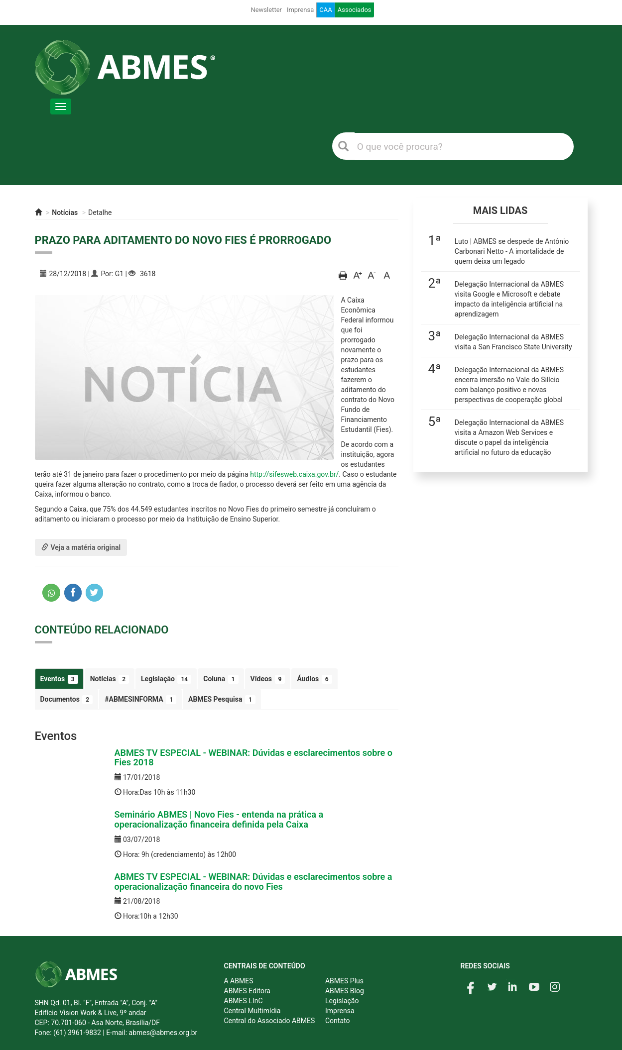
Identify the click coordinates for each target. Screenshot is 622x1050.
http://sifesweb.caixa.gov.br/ (294, 474)
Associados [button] (355, 9)
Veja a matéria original (81, 547)
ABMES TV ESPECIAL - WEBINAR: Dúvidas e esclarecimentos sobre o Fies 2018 (253, 757)
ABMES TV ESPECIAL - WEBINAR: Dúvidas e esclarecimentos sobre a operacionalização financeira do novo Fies (253, 881)
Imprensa (300, 9)
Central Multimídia (252, 1011)
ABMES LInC (243, 1001)
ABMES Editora (247, 991)
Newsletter (266, 9)
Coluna (220, 679)
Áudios (314, 679)
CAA (325, 9)
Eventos (59, 679)
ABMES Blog (344, 991)
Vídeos (267, 679)
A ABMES (238, 981)
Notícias (65, 212)
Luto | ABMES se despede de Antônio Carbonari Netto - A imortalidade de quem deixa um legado (512, 251)
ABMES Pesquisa (221, 699)
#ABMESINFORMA (140, 699)
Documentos (66, 699)
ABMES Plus (344, 981)
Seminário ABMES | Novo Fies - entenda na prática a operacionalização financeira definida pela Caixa (219, 819)
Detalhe (100, 212)
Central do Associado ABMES (269, 1021)
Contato (337, 1021)
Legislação (166, 679)
